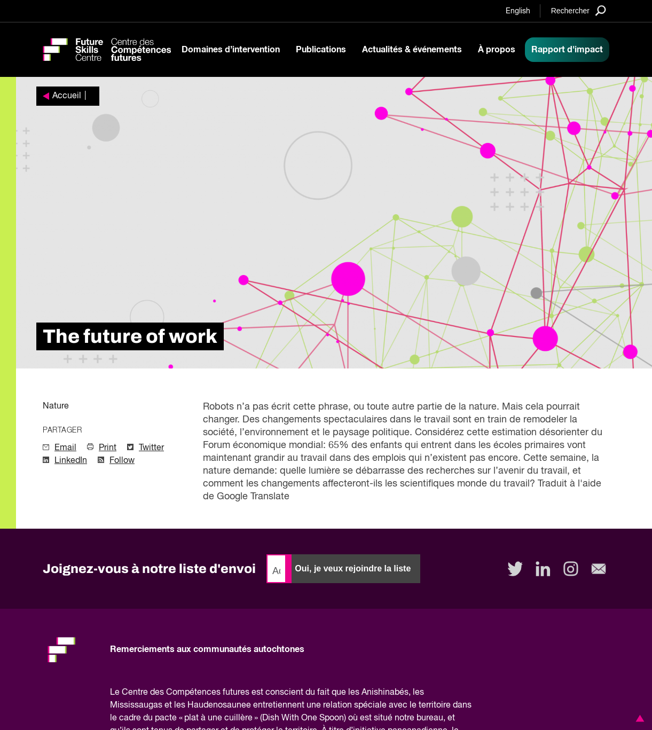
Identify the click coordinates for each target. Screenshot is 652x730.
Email (65, 448)
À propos (496, 49)
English (518, 11)
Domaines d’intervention (231, 49)
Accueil (66, 96)
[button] (638, 718)
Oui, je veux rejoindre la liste (353, 568)
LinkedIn (70, 461)
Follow (122, 461)
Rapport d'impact (567, 49)
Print (107, 448)
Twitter (151, 448)
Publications (321, 49)
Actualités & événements (412, 49)
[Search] (578, 10)
